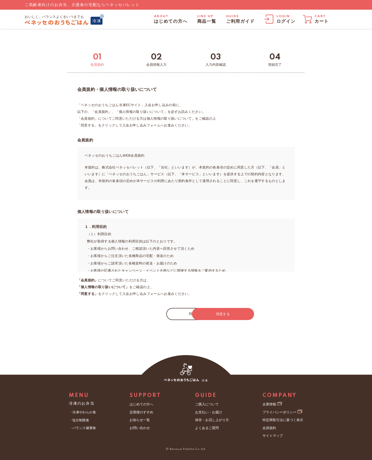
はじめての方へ (141, 404)
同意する (221, 314)
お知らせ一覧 (140, 420)
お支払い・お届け (208, 412)
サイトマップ (273, 436)
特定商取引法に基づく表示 (283, 420)
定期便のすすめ (141, 412)
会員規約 (269, 428)
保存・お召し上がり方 (212, 420)
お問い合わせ (140, 428)
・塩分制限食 (79, 420)
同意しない (151, 314)
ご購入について (207, 404)
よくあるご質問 (207, 428)
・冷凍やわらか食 (82, 412)
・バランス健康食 (82, 428)
